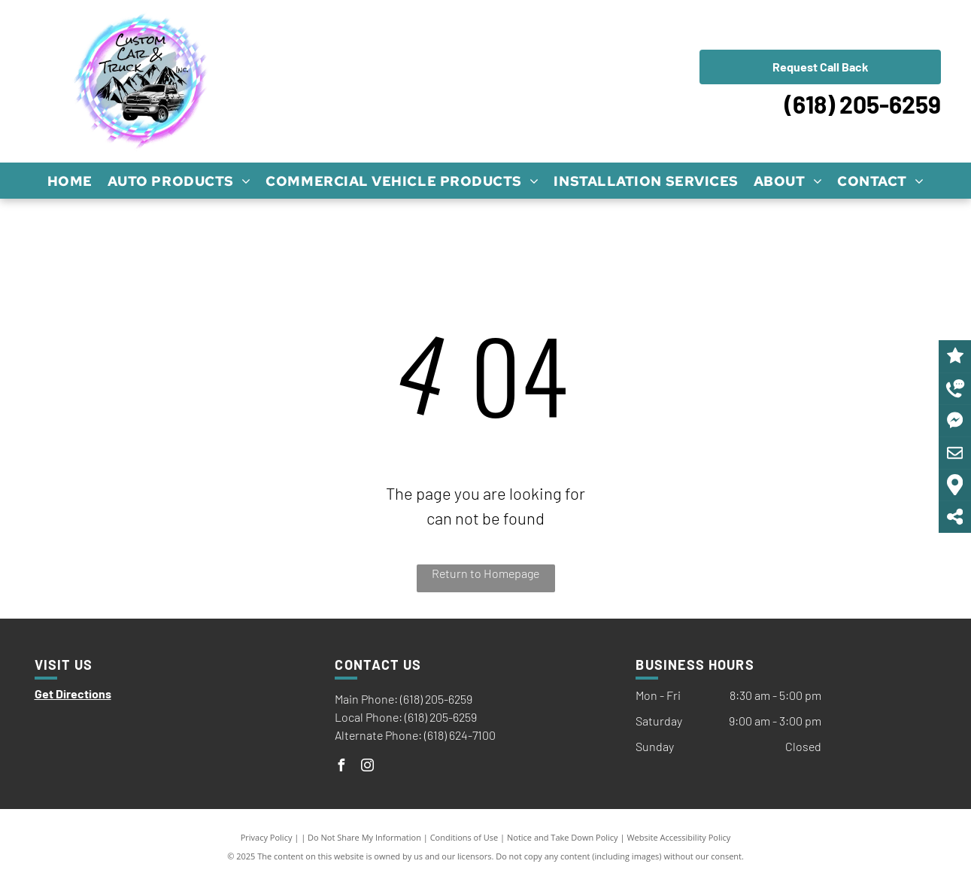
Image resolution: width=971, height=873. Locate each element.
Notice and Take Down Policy (562, 837)
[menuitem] (70, 180)
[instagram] (367, 767)
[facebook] (340, 767)
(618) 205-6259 (862, 104)
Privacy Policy (267, 837)
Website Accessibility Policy (678, 837)
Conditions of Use (464, 837)
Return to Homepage (485, 573)
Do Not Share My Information (364, 837)
